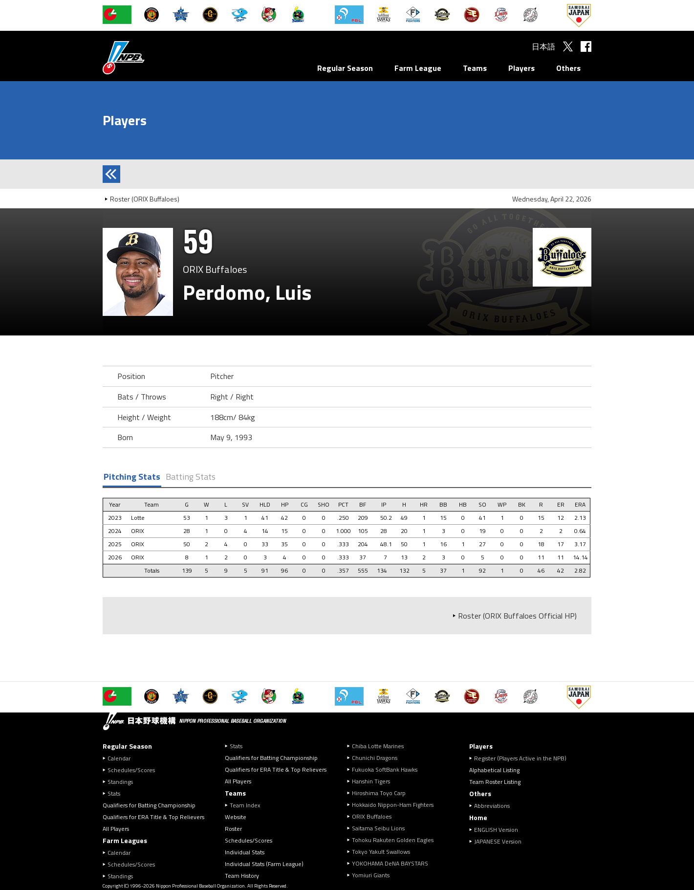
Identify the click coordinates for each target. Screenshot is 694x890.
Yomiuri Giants (371, 875)
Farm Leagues (125, 840)
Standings (120, 781)
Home (478, 817)
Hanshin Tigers (371, 781)
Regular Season (345, 68)
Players (521, 68)
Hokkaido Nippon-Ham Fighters (393, 804)
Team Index (245, 805)
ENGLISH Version (496, 829)
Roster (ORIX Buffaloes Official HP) (517, 616)
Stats (114, 793)
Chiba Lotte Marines (378, 746)
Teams (475, 68)
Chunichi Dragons (374, 757)
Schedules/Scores (131, 770)
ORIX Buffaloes (371, 816)
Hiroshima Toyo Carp (379, 793)
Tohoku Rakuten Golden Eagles (393, 840)
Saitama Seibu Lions (378, 828)
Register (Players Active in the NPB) (523, 758)
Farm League (417, 68)
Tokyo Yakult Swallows (381, 851)
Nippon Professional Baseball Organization (148, 57)
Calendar (119, 758)
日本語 (543, 46)
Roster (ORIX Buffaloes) (144, 199)
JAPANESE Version (497, 841)
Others (568, 68)
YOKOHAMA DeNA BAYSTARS (390, 863)
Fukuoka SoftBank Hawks (384, 769)
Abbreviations (492, 805)
